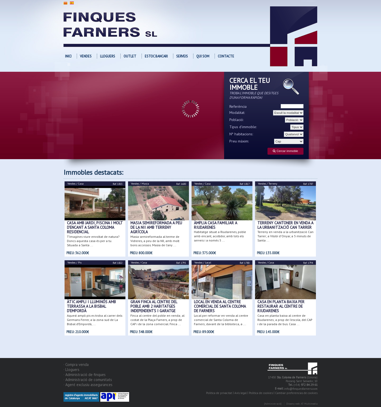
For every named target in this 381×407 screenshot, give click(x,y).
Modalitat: (237, 112)
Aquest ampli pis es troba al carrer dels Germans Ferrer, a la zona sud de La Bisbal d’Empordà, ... (94, 320)
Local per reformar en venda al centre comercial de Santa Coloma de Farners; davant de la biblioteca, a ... (221, 320)
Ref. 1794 (308, 263)
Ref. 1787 (308, 184)
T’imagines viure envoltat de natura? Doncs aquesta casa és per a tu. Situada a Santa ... (93, 241)
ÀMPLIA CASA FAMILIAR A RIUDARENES (215, 225)
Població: (236, 119)
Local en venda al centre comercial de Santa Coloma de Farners (220, 306)
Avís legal (240, 393)
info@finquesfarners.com (301, 389)
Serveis (182, 56)
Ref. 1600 (181, 184)
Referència (238, 106)
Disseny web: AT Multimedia (302, 404)
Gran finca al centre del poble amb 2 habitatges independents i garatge (153, 306)
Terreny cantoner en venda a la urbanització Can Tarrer (285, 225)
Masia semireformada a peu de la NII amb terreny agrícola (156, 227)
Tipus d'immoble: (243, 126)
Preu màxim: (239, 141)
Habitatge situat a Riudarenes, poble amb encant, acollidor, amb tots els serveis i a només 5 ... (220, 236)
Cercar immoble (285, 151)
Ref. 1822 (118, 263)
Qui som (202, 56)
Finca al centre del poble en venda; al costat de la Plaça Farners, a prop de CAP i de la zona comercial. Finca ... (157, 320)
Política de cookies (261, 393)
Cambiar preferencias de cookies (296, 393)
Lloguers (107, 56)
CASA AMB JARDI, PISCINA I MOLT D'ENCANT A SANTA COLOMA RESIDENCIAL (95, 227)
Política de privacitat (219, 393)
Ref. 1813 (118, 184)
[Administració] (273, 404)
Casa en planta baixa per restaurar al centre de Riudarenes (281, 306)
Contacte (226, 56)
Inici (68, 56)
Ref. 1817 (245, 184)
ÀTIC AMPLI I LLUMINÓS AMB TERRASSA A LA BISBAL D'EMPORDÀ (91, 306)
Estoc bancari (156, 56)
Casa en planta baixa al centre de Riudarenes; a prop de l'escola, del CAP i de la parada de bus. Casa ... (284, 320)
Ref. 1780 (245, 263)
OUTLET (130, 56)
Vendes (86, 56)
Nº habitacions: (241, 134)
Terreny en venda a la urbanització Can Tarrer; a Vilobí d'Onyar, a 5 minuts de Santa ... (285, 236)
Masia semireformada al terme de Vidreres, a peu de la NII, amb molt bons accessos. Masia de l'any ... (154, 241)
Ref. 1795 (181, 263)
